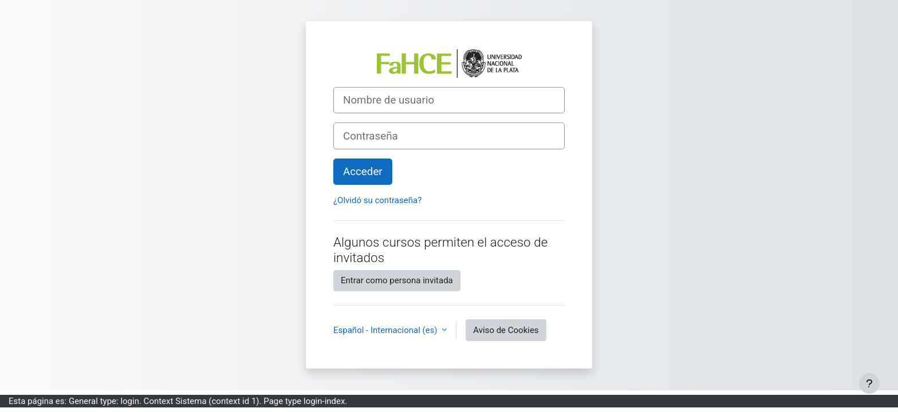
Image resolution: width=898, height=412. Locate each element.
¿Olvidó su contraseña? (377, 200)
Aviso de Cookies (505, 330)
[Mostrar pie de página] (869, 383)
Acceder (363, 171)
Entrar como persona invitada (397, 280)
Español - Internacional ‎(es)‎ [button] (386, 330)
